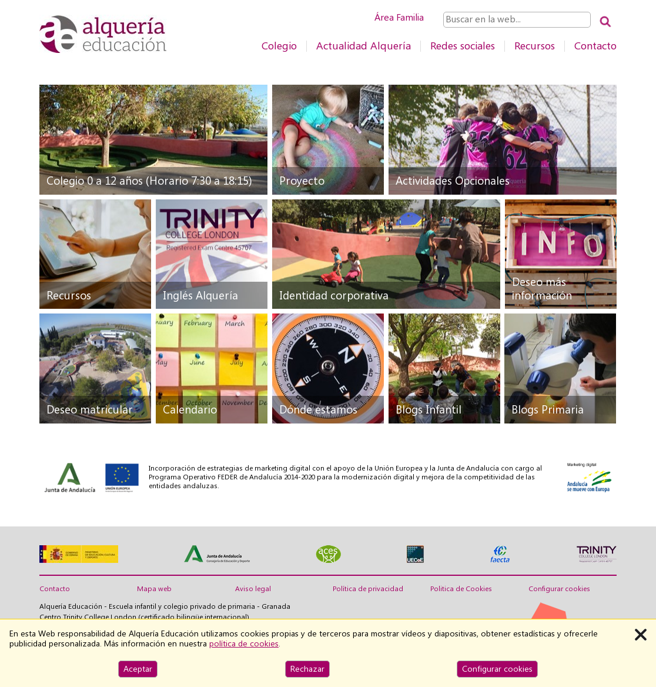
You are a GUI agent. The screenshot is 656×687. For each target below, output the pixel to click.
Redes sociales (462, 45)
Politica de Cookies (461, 589)
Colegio (279, 45)
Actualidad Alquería (363, 45)
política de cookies (244, 643)
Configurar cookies (559, 589)
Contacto (595, 45)
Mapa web (154, 589)
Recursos (534, 45)
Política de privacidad (368, 589)
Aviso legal (253, 589)
